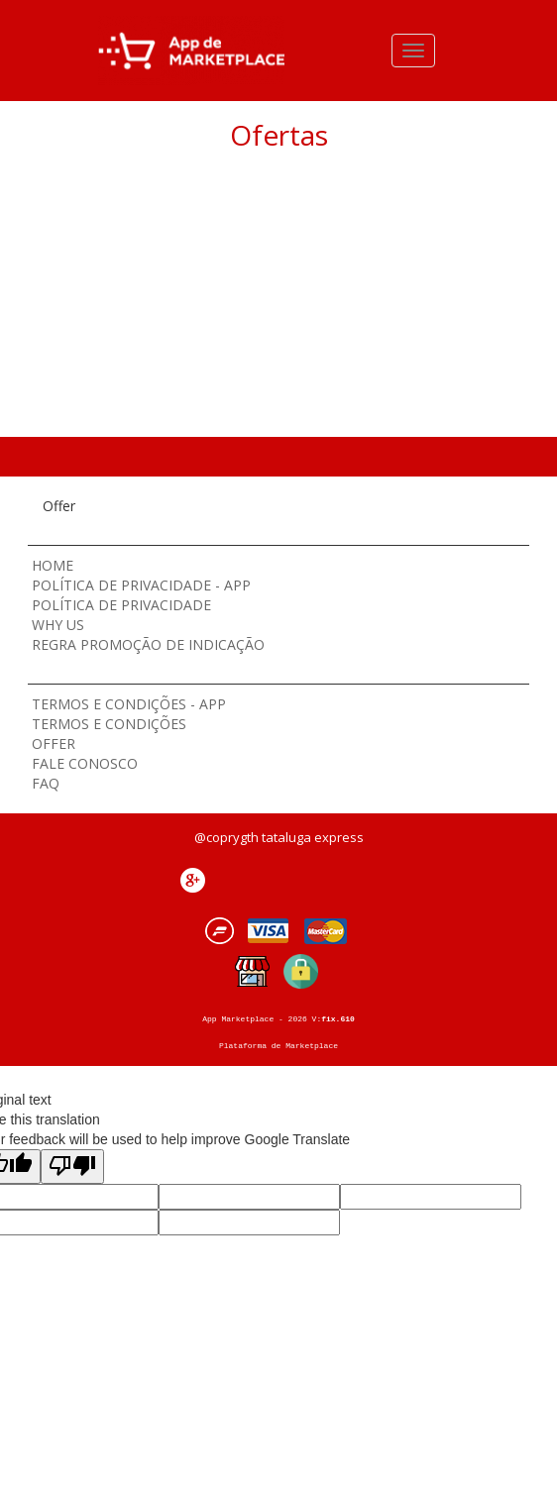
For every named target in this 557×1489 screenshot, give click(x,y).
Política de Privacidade (121, 604)
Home (52, 565)
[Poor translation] (72, 1166)
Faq (45, 783)
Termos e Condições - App (129, 703)
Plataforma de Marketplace (278, 1045)
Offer (53, 743)
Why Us (58, 624)
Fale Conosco (85, 763)
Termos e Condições (109, 723)
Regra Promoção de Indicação (148, 644)
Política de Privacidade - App (141, 585)
